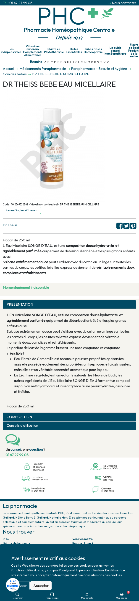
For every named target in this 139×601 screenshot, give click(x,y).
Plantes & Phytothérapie (54, 51)
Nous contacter (124, 2)
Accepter (41, 585)
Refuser (20, 585)
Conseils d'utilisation (22, 425)
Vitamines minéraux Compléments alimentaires (32, 50)
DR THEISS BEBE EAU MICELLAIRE (60, 74)
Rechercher (17, 596)
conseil (15, 449)
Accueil (8, 68)
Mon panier (123, 595)
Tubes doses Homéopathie (93, 51)
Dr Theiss (10, 225)
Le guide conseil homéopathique (115, 50)
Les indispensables (11, 51)
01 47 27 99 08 (20, 2)
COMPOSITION (19, 417)
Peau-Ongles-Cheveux (22, 210)
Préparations (52, 596)
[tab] (69, 304)
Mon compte (87, 596)
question (36, 449)
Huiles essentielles (74, 51)
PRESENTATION (20, 304)
